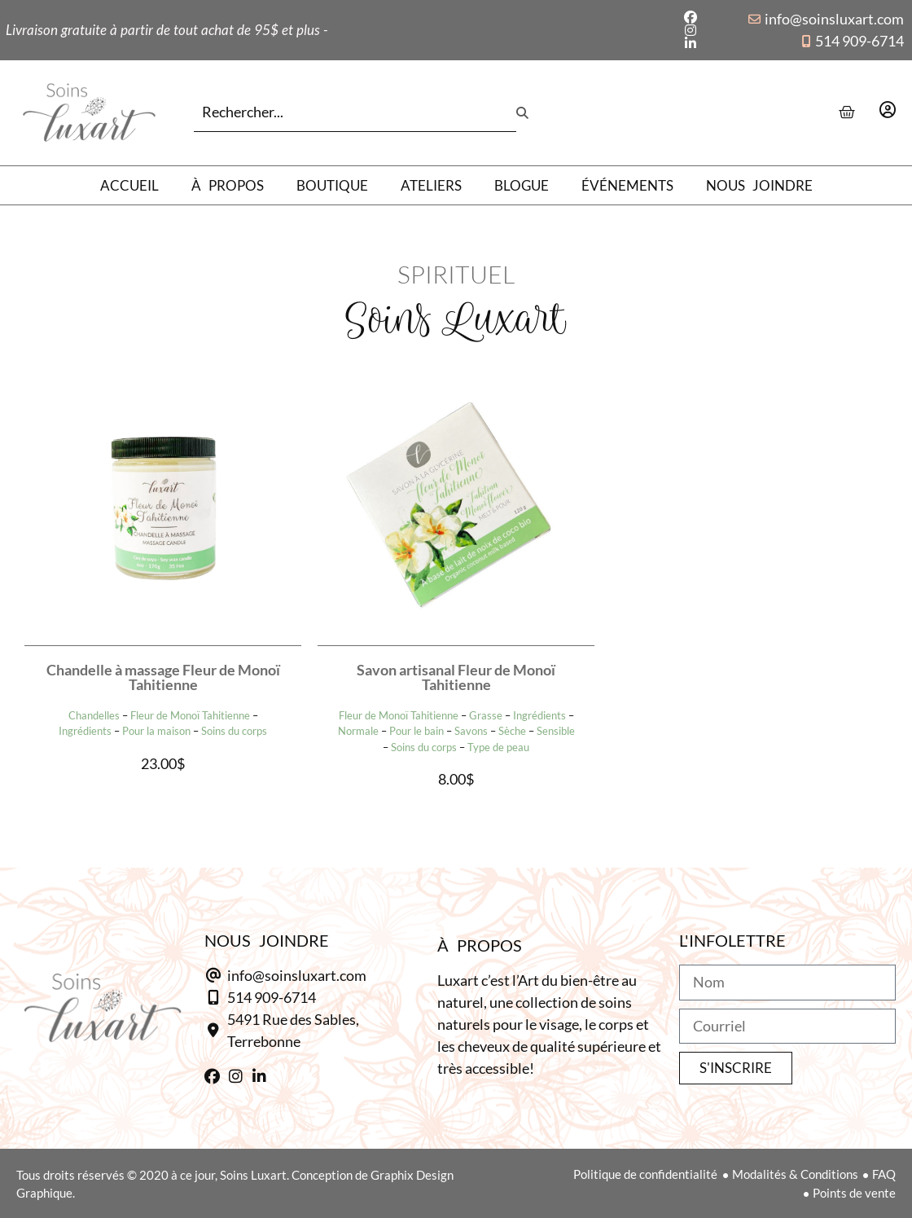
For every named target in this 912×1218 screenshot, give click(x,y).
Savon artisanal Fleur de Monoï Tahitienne (456, 677)
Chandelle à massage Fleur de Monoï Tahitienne (163, 677)
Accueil (129, 185)
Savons (471, 730)
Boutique (332, 185)
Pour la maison (156, 730)
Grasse (485, 715)
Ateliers (431, 185)
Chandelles (94, 715)
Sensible (556, 730)
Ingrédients (85, 730)
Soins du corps (234, 730)
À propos (227, 185)
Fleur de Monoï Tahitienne (190, 715)
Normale (358, 730)
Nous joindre (759, 185)
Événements (627, 185)
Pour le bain (416, 730)
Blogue (521, 185)
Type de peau (498, 747)
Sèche (512, 730)
